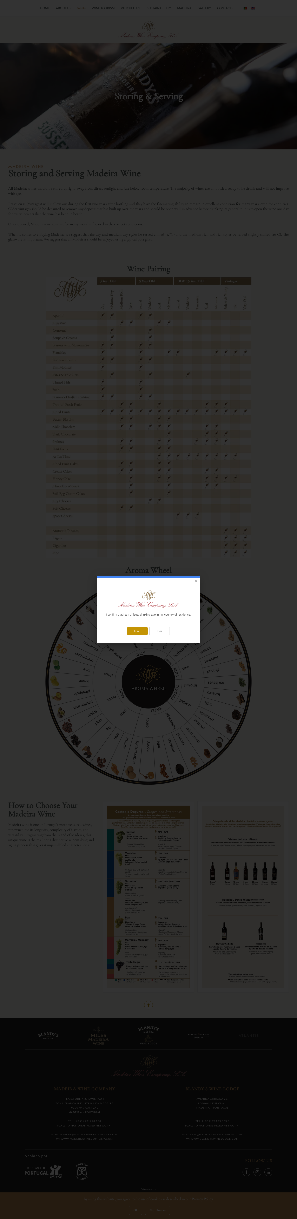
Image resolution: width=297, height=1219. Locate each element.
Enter (137, 631)
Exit (159, 631)
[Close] (196, 581)
